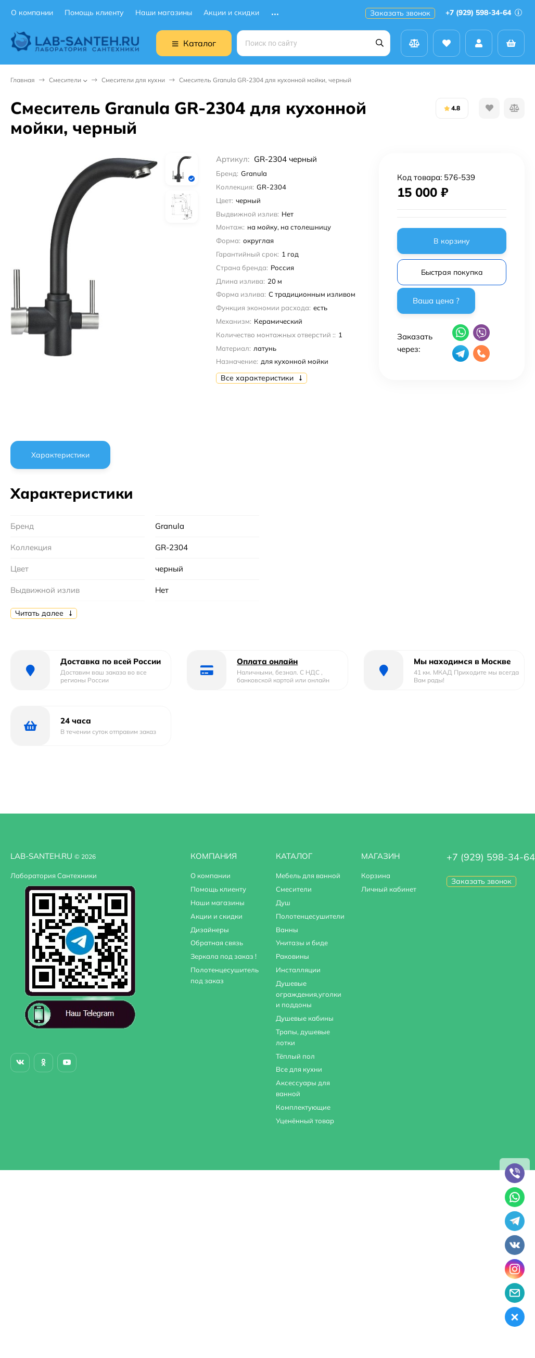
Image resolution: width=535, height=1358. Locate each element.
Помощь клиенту (94, 12)
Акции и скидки (231, 12)
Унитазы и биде (302, 942)
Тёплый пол (295, 1056)
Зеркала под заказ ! (223, 956)
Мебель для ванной (308, 875)
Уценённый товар (305, 1120)
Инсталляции (298, 970)
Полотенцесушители (310, 916)
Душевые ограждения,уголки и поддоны (308, 994)
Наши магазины (163, 12)
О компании (32, 12)
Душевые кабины (305, 1018)
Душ (283, 902)
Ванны (287, 929)
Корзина (375, 875)
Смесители (65, 80)
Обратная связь (216, 942)
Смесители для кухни (133, 80)
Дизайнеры (209, 929)
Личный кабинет (388, 889)
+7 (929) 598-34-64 (483, 12)
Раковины (292, 956)
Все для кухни (299, 1069)
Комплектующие (303, 1107)
